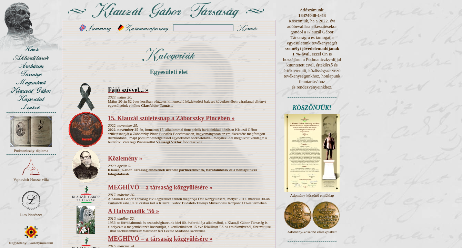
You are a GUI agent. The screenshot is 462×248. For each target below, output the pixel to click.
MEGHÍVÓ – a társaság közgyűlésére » (160, 187)
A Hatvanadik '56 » (133, 211)
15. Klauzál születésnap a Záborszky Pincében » (171, 118)
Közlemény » (125, 158)
